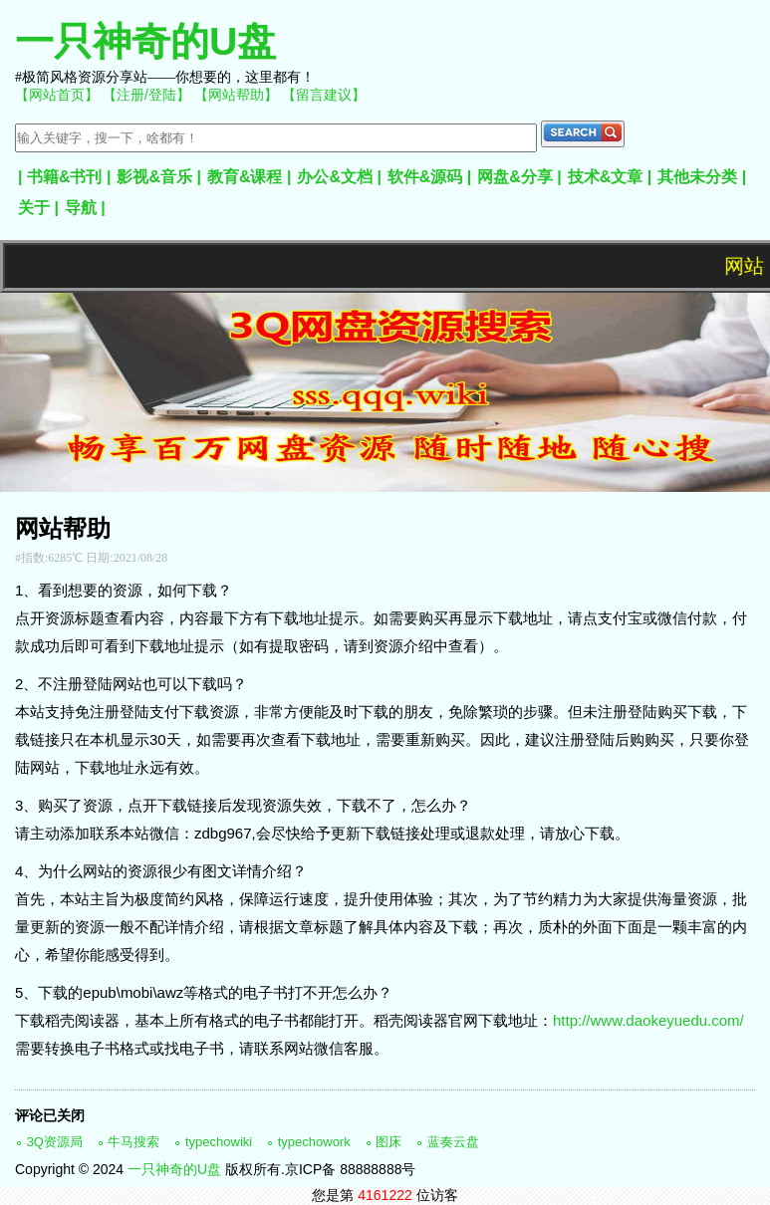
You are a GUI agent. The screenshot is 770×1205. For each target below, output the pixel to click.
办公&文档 (335, 176)
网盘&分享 (515, 176)
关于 (34, 207)
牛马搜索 (133, 1141)
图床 (388, 1141)
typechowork (314, 1141)
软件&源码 (425, 176)
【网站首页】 (57, 95)
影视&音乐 (154, 176)
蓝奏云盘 (453, 1141)
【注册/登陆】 (146, 95)
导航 (81, 207)
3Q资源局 (55, 1141)
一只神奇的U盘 (145, 41)
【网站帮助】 (236, 95)
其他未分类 (697, 176)
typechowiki (218, 1141)
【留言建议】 (324, 95)
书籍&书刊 (65, 176)
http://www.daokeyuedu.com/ (648, 1020)
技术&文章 (605, 176)
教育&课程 (245, 176)
